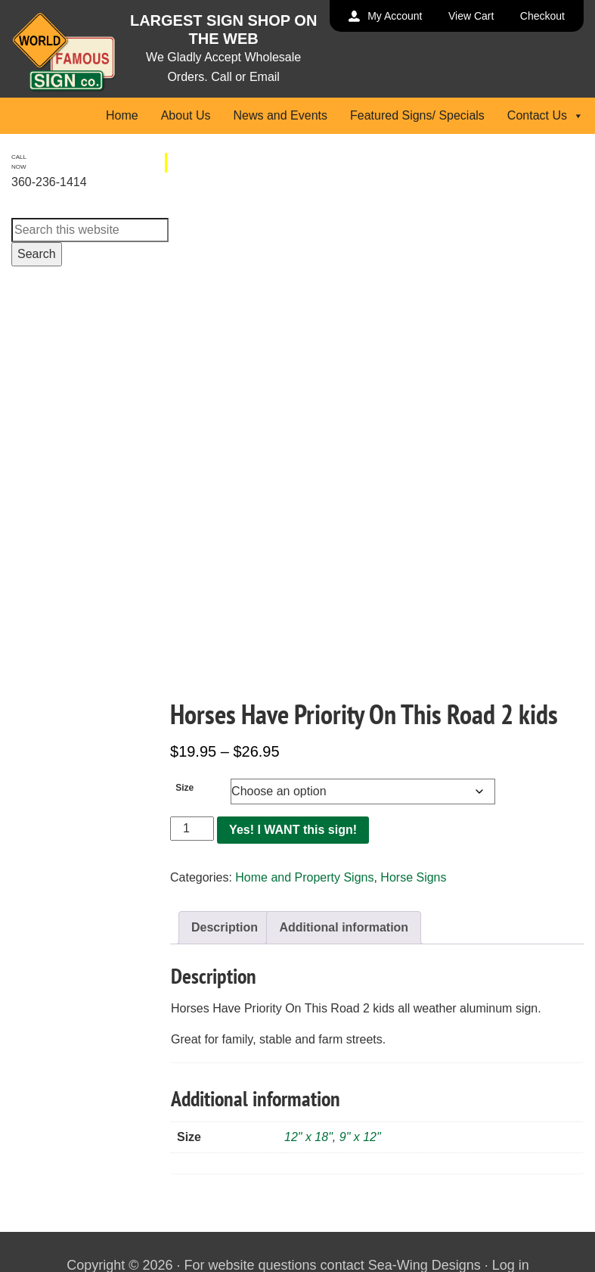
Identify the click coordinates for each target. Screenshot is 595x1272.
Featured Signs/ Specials (417, 115)
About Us (186, 115)
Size (184, 787)
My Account (394, 16)
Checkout (542, 16)
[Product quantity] (192, 828)
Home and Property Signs (304, 877)
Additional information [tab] (343, 927)
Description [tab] (224, 927)
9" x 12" (360, 1136)
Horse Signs (413, 877)
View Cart (471, 16)
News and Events (280, 115)
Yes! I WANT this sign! (293, 829)
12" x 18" (308, 1136)
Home (122, 115)
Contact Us (545, 115)
